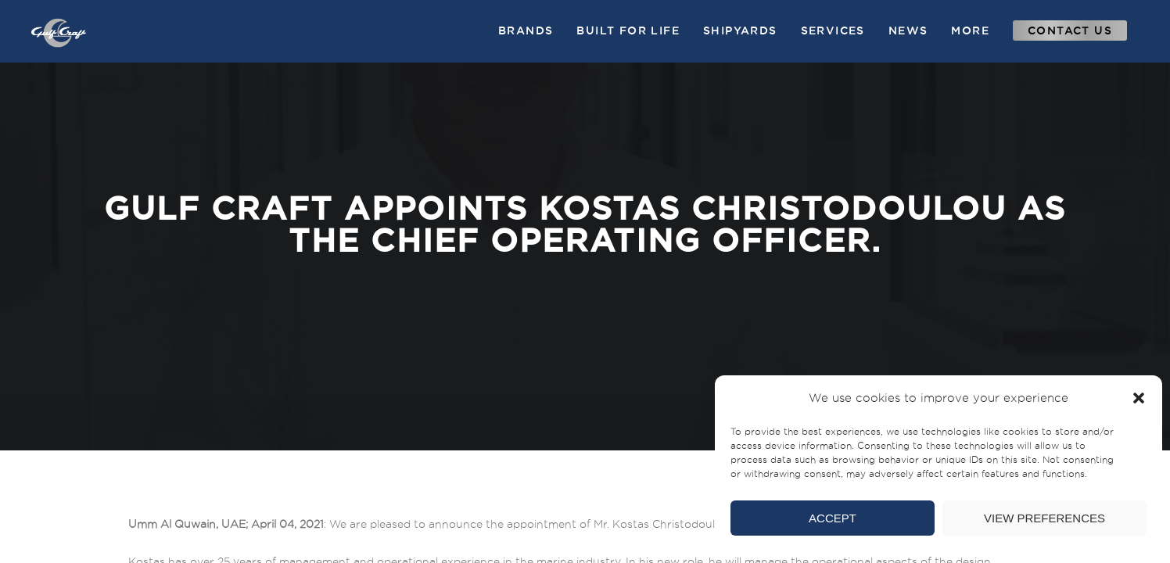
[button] (1139, 398)
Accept (832, 518)
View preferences (1044, 518)
